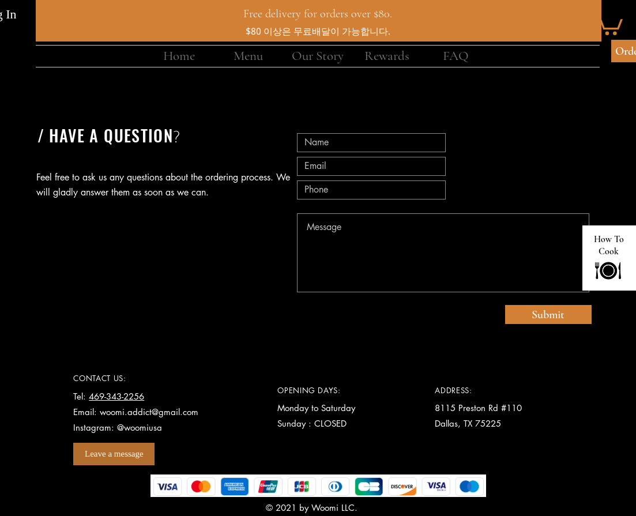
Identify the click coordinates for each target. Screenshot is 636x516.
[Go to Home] (608, 271)
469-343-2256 (116, 396)
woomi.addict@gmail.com (149, 411)
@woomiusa (139, 427)
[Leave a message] (114, 454)
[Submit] (548, 314)
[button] (608, 23)
